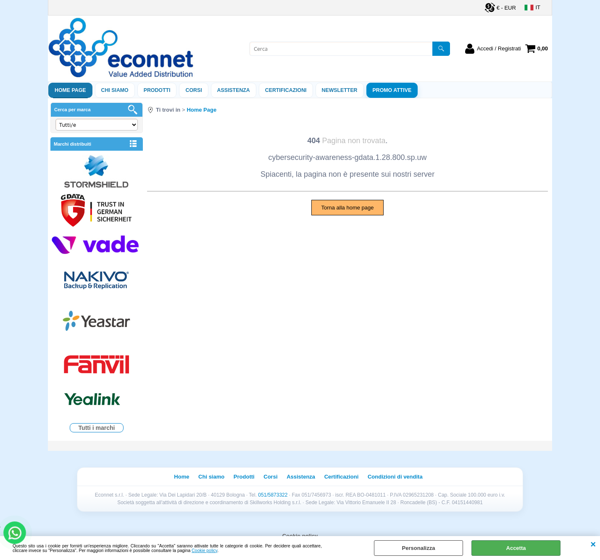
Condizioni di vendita (395, 477)
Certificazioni (286, 90)
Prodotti (157, 90)
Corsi (193, 90)
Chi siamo (115, 90)
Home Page (70, 90)
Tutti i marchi (97, 427)
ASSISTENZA (233, 90)
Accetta (516, 548)
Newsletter (340, 90)
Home (181, 477)
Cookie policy (204, 550)
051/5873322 (272, 495)
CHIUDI (593, 544)
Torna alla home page (347, 207)
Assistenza (301, 477)
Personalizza (418, 548)
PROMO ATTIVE (392, 90)
